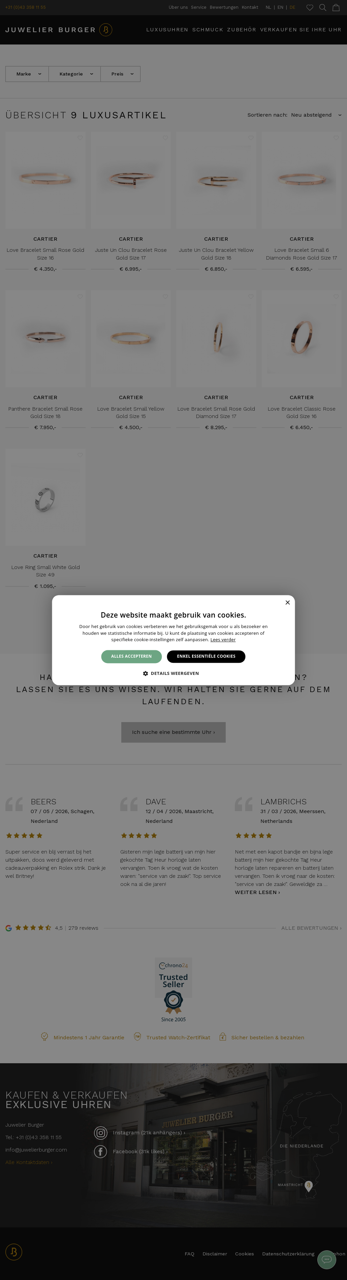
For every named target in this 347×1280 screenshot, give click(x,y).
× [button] (287, 602)
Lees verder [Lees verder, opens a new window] (223, 640)
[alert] (173, 640)
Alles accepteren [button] (131, 656)
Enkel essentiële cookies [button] (206, 656)
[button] (173, 673)
